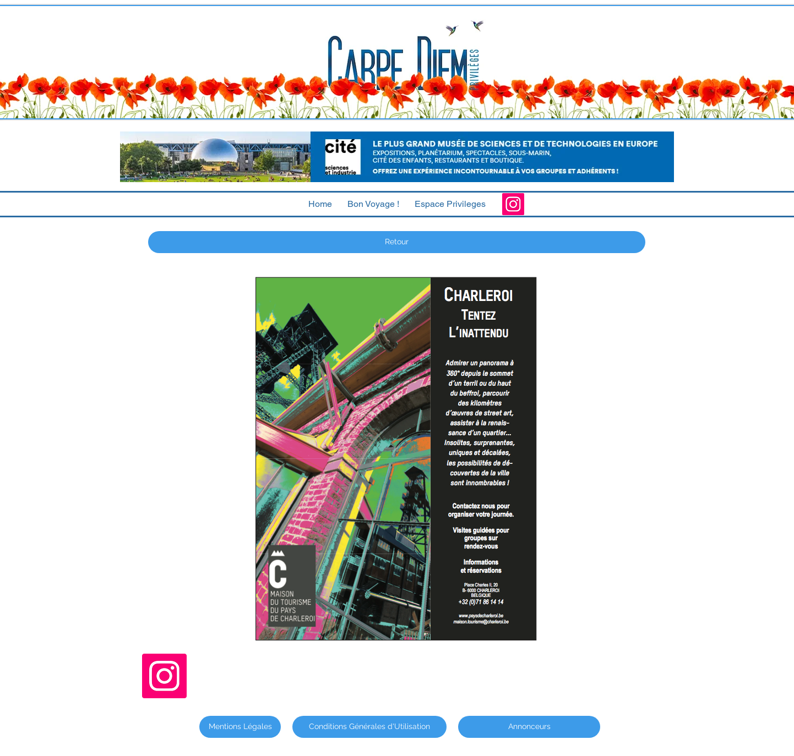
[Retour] (396, 242)
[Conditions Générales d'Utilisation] (369, 727)
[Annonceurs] (529, 727)
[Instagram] (513, 204)
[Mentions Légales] (240, 727)
